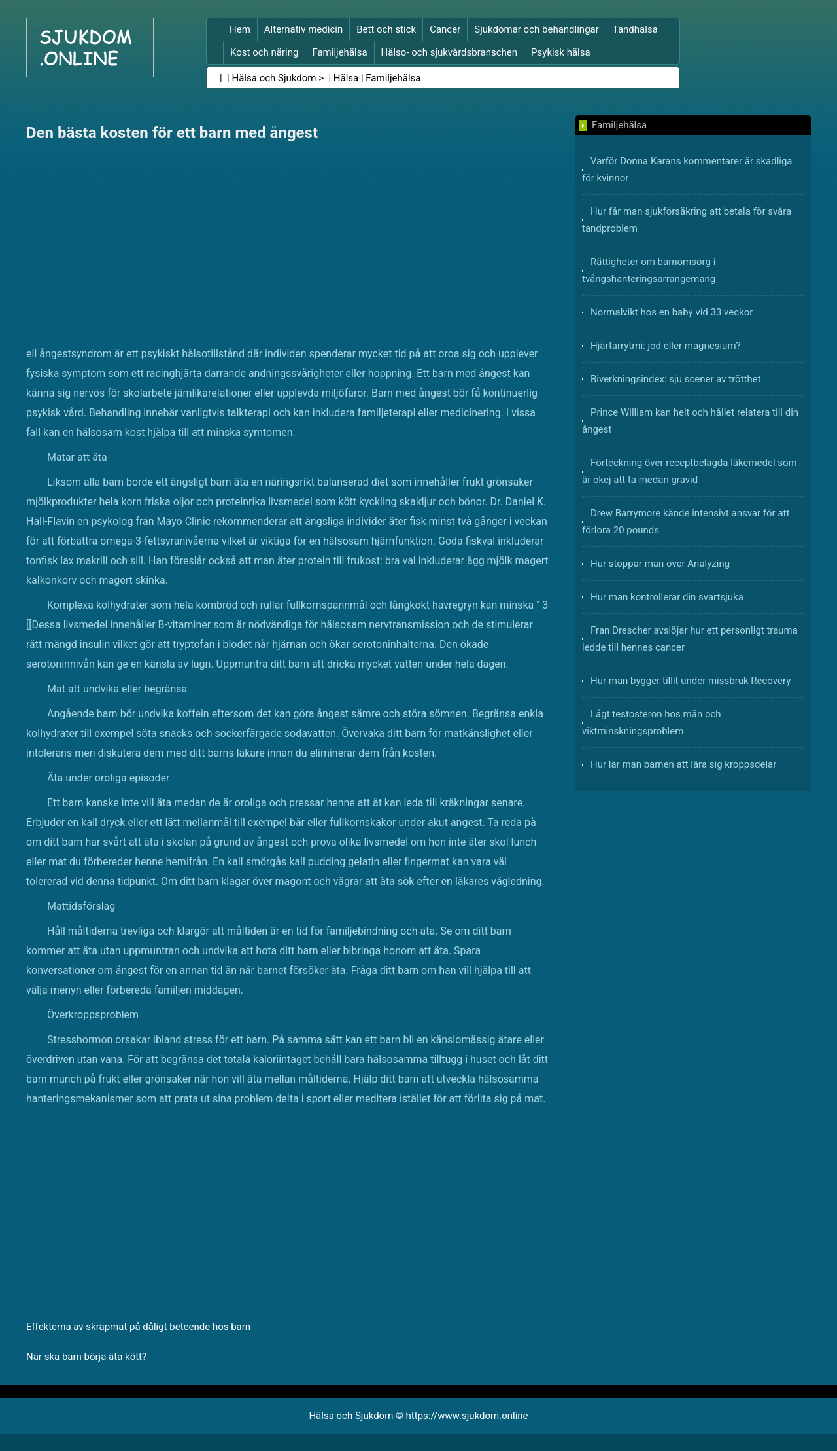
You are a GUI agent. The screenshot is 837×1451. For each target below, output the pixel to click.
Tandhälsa (635, 29)
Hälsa (345, 78)
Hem (240, 29)
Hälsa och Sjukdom (274, 78)
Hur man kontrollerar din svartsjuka (666, 597)
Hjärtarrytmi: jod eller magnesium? (665, 345)
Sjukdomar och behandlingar (536, 29)
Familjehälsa (339, 52)
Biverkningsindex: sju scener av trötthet (675, 379)
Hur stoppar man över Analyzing (660, 563)
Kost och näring (264, 52)
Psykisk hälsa (560, 52)
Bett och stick (386, 29)
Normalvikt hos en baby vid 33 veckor (671, 312)
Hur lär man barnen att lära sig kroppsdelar (683, 764)
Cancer (445, 29)
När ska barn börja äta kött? (86, 1357)
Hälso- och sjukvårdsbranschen (449, 52)
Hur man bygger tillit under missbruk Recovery (690, 681)
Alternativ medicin (303, 29)
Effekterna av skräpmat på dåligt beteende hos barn (138, 1327)
